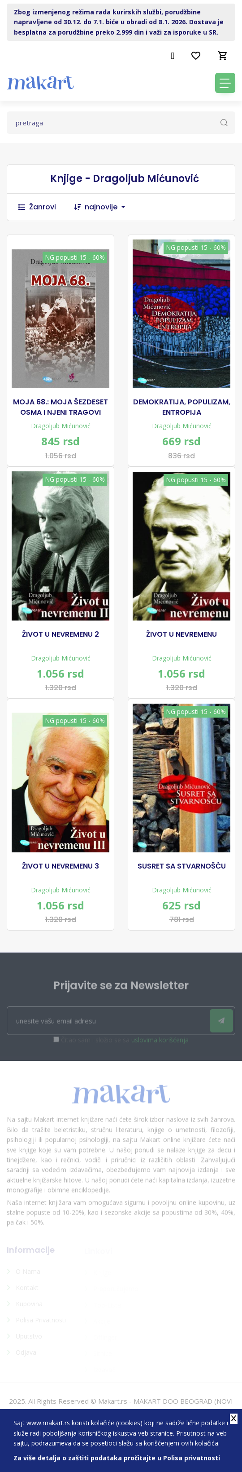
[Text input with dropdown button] (121, 122)
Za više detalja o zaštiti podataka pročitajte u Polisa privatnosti (116, 1458)
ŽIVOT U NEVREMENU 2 (60, 634)
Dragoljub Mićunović (61, 425)
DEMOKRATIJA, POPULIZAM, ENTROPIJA (181, 407)
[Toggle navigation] (225, 83)
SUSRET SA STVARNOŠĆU (182, 866)
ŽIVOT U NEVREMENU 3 (60, 866)
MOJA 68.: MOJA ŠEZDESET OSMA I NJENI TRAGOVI (60, 407)
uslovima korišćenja (160, 1042)
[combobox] (109, 207)
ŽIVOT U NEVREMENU (181, 634)
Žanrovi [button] (37, 207)
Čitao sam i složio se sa (125, 1042)
